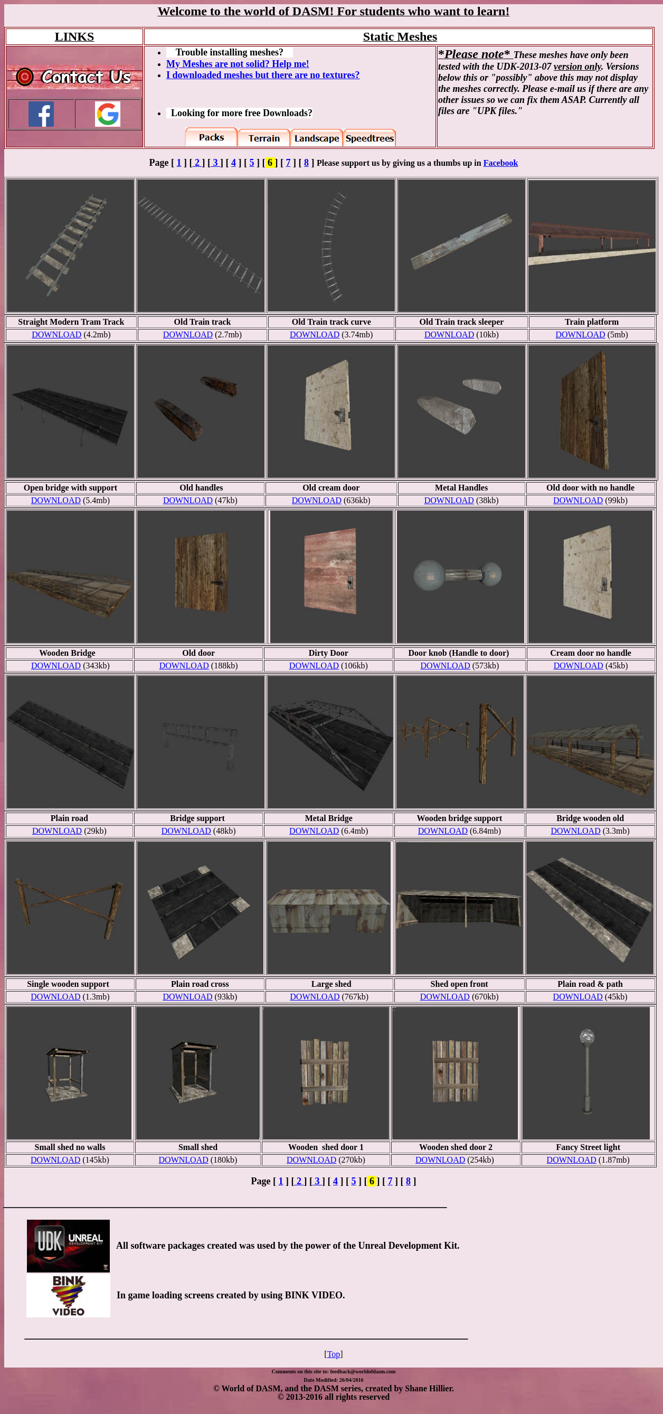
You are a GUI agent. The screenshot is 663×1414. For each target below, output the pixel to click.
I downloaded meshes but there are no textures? (263, 75)
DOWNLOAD (56, 334)
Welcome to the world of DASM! (246, 11)
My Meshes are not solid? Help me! (237, 64)
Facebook (501, 162)
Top (333, 1354)
